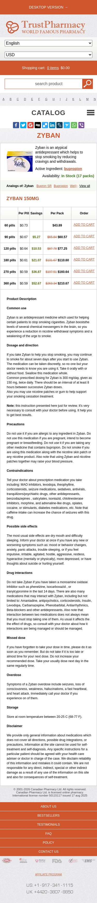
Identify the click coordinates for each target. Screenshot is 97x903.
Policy (48, 842)
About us (48, 806)
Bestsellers (48, 815)
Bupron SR (44, 186)
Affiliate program (48, 874)
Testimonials (48, 824)
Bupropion (61, 186)
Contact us (48, 851)
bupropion (73, 169)
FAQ (48, 833)
